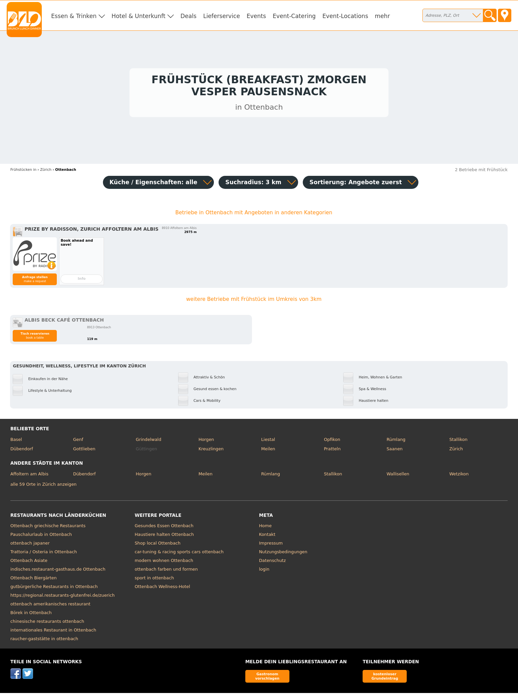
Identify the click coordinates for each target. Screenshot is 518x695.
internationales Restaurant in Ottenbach (53, 631)
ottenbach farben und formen (166, 571)
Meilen (268, 450)
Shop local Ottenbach (157, 545)
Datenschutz (272, 562)
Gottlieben (84, 450)
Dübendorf (21, 450)
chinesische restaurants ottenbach (47, 623)
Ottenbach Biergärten (33, 579)
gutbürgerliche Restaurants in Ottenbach (54, 588)
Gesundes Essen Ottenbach (164, 527)
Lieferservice (221, 16)
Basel (16, 441)
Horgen (206, 441)
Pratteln (332, 450)
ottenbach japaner (30, 545)
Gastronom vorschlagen (267, 678)
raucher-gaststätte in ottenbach (44, 640)
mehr (382, 16)
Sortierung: (355, 184)
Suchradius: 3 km (253, 184)
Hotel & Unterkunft (138, 16)
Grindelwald (148, 441)
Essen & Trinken (74, 16)
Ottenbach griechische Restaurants (48, 527)
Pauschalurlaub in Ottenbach (41, 536)
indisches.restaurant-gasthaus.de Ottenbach (57, 571)
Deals (188, 16)
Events (256, 16)
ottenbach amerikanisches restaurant (50, 605)
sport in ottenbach (154, 579)
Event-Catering (294, 16)
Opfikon (332, 441)
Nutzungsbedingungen (283, 553)
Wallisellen (398, 475)
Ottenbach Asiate (28, 562)
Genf (78, 441)
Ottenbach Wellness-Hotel (162, 588)
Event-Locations (345, 16)
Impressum (271, 545)
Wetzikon (459, 475)
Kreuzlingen (211, 450)
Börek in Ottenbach (31, 614)
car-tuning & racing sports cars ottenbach (179, 553)
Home (265, 527)
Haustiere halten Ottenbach (164, 536)
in (23, 171)
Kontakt (267, 536)
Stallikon (458, 441)
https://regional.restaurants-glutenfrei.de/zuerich (62, 597)
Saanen (395, 450)
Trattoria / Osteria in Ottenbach (43, 553)
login (264, 571)
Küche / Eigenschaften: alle (154, 184)
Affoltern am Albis (29, 475)
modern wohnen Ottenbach (164, 562)
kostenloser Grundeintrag (384, 678)
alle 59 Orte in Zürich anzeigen (43, 485)
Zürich (456, 450)
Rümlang (396, 441)
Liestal (268, 441)
